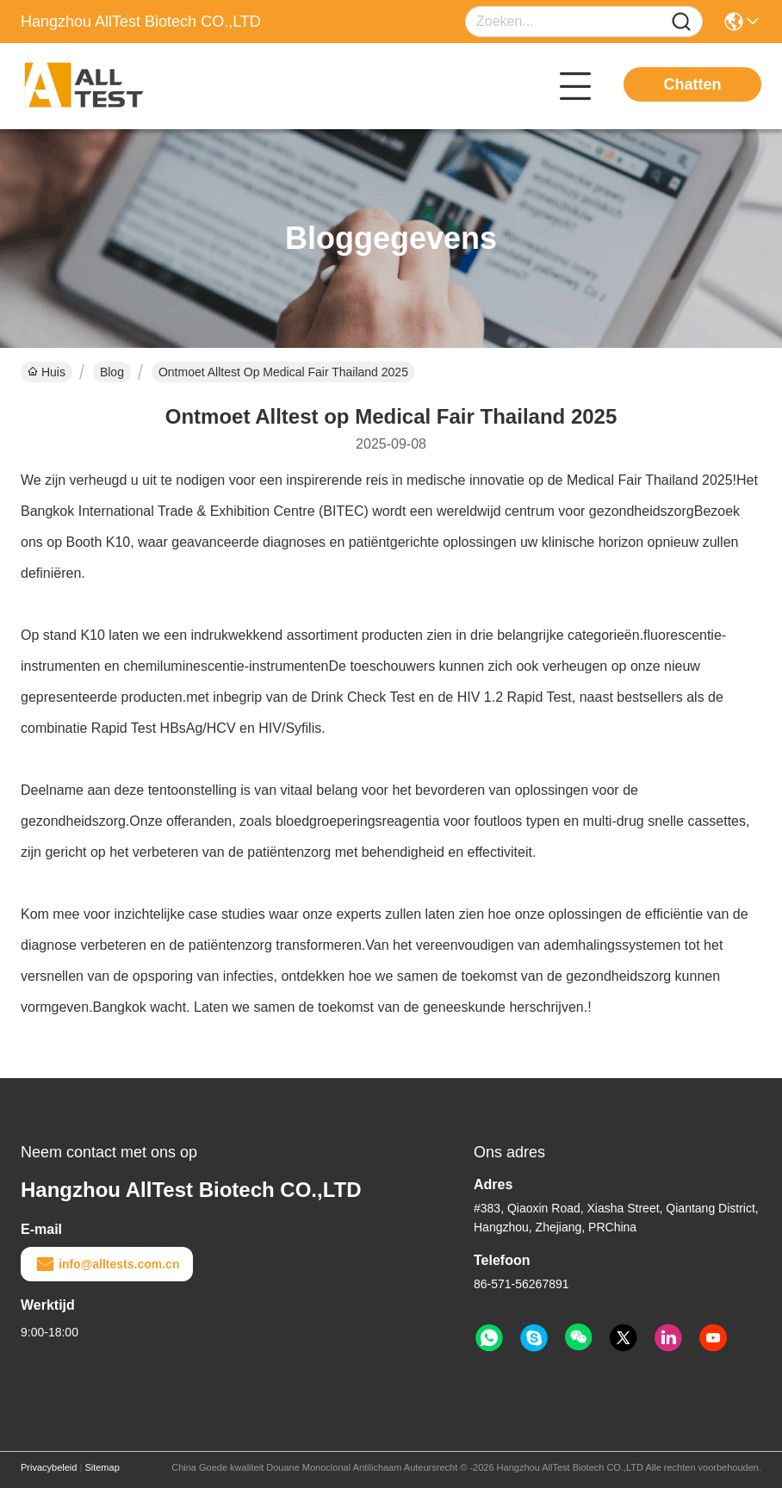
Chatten (693, 84)
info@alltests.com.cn (106, 1264)
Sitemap (101, 1467)
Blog (112, 372)
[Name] (681, 22)
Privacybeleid (49, 1467)
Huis (46, 372)
